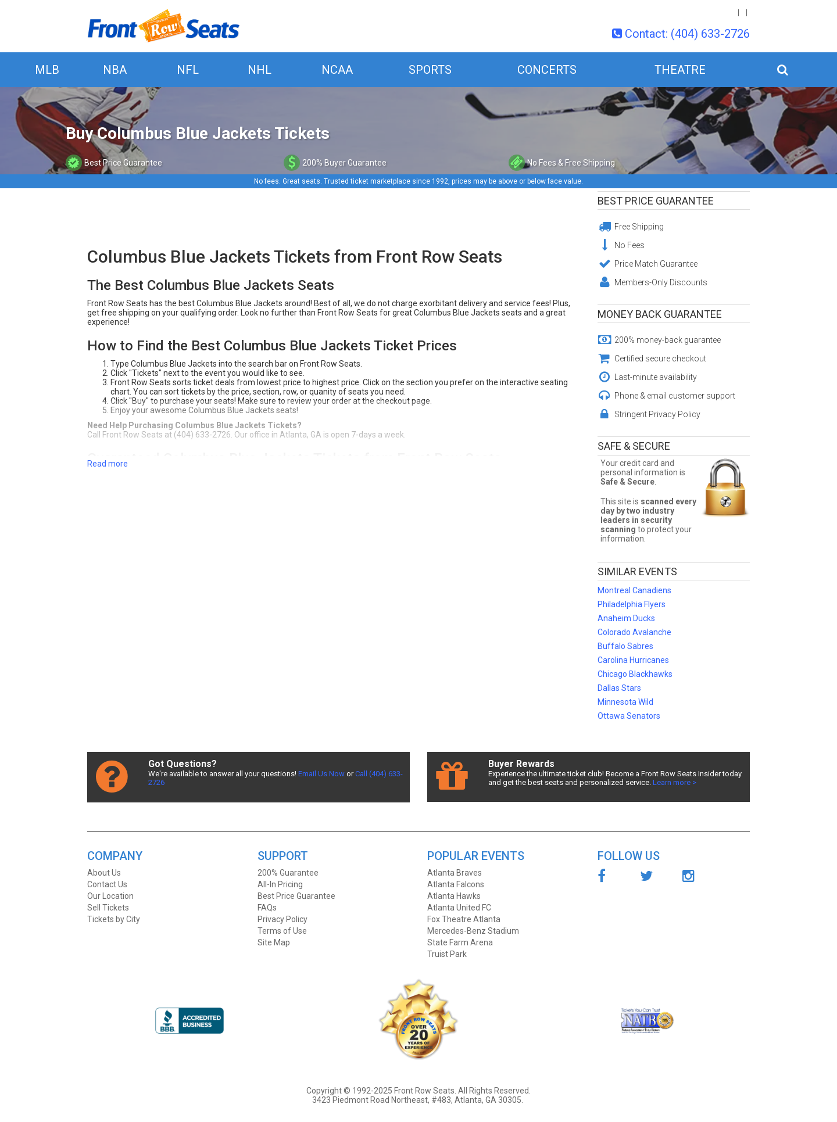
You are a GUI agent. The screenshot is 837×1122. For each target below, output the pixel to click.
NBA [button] (115, 70)
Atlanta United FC (459, 907)
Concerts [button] (547, 70)
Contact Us (107, 884)
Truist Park (447, 954)
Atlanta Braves (454, 872)
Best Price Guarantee (656, 201)
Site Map (273, 942)
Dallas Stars (619, 688)
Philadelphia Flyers (632, 604)
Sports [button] (430, 70)
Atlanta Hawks (454, 896)
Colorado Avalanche (634, 632)
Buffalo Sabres (625, 646)
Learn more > (674, 782)
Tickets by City (113, 919)
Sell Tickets (108, 907)
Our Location (110, 896)
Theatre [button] (680, 70)
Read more (107, 463)
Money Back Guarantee (660, 314)
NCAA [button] (337, 70)
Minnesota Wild (625, 702)
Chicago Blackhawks (635, 674)
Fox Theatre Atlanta (463, 919)
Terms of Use (282, 930)
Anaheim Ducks (626, 618)
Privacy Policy (282, 919)
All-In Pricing (280, 884)
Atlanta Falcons (455, 884)
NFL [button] (188, 70)
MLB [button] (47, 70)
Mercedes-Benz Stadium (473, 930)
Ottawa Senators (629, 715)
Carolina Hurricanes (633, 660)
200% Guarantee (288, 872)
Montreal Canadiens (634, 590)
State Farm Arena (460, 942)
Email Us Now (321, 773)
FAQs (267, 907)
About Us (104, 872)
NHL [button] (259, 70)
